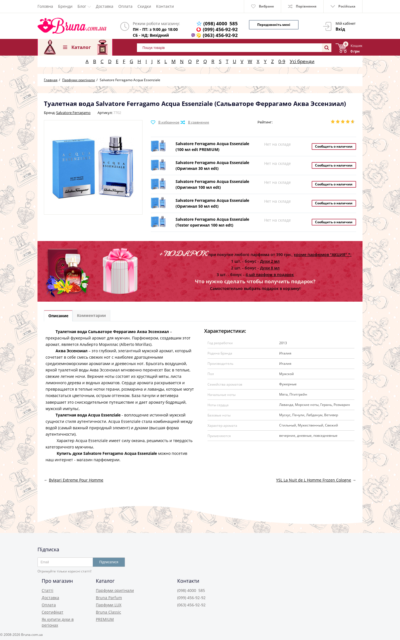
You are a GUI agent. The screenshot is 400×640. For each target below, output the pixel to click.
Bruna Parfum (109, 597)
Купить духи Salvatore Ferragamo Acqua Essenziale (106, 454)
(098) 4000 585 (220, 23)
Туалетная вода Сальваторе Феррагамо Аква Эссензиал (113, 332)
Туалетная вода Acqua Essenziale (87, 415)
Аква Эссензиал (72, 351)
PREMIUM (105, 619)
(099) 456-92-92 (220, 29)
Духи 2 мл (270, 261)
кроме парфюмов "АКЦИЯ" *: (322, 254)
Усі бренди (302, 61)
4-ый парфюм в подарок (270, 274)
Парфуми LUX (108, 604)
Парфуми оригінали (115, 590)
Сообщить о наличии (333, 146)
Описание (59, 316)
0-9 (281, 61)
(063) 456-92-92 (220, 35)
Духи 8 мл (270, 268)
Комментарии (94, 316)
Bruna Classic (108, 612)
